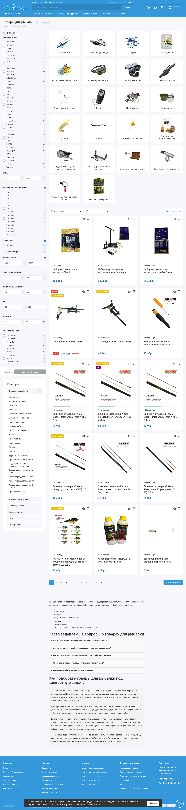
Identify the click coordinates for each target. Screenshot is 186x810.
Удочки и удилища (17, 401)
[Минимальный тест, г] (12, 277)
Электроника (121, 13)
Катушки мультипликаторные (94, 772)
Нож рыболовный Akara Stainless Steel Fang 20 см (158, 343)
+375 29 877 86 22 (167, 770)
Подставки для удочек (19, 430)
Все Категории (13, 14)
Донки (12, 447)
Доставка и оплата (47, 2)
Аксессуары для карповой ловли (21, 486)
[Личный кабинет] (148, 7)
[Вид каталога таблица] (180, 211)
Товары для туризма (68, 13)
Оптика (106, 13)
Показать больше (173, 582)
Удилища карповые (50, 776)
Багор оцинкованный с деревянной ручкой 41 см (157, 560)
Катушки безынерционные (92, 768)
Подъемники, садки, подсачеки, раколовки (19, 465)
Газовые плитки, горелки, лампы (134, 788)
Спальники (124, 780)
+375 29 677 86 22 (120, 2)
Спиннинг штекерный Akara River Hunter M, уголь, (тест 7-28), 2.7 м (159, 489)
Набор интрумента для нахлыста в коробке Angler (112, 271)
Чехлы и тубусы (16, 426)
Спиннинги (14, 397)
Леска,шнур (14, 409)
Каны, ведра (14, 443)
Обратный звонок (166, 773)
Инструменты (15, 439)
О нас (34, 2)
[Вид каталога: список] (173, 211)
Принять (153, 803)
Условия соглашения (12, 776)
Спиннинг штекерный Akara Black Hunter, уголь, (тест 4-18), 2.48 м (160, 417)
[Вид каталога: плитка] (167, 211)
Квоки (12, 451)
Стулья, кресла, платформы (131, 772)
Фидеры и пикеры (49, 772)
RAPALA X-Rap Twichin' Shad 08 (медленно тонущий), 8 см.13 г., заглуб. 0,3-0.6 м (70, 561)
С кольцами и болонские (52, 784)
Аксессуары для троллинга (21, 481)
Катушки (13, 405)
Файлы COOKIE (46, 804)
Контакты (7, 788)
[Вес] (13, 307)
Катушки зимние (88, 784)
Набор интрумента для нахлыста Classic (65, 271)
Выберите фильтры (30, 372)
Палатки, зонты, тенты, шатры (133, 776)
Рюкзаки (123, 784)
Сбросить (9, 372)
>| (102, 582)
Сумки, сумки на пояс (19, 418)
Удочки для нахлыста (51, 788)
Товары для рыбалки (44, 13)
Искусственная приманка (20, 414)
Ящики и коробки (17, 422)
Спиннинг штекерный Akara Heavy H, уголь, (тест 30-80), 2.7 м (69, 489)
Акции (59, 2)
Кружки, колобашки (18, 455)
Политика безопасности (13, 772)
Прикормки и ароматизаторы (22, 459)
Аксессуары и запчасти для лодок (21, 471)
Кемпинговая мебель (129, 768)
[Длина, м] (12, 321)
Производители (9, 780)
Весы (11, 434)
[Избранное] (162, 7)
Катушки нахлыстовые (90, 780)
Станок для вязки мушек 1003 (114, 341)
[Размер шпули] (13, 263)
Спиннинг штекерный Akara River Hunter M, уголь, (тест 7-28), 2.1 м (114, 489)
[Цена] (11, 178)
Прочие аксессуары (18, 491)
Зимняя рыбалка (16, 506)
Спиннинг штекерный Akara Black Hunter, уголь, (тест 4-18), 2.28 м (114, 417)
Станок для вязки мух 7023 (67, 341)
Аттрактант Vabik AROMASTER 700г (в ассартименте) (114, 560)
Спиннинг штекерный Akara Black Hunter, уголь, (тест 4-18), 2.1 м (69, 417)
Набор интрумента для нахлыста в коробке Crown (158, 271)
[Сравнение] (155, 7)
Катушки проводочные (90, 776)
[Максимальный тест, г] (12, 292)
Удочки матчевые (49, 793)
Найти (127, 7)
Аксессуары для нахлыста (21, 477)
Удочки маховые (49, 780)
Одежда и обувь (90, 13)
